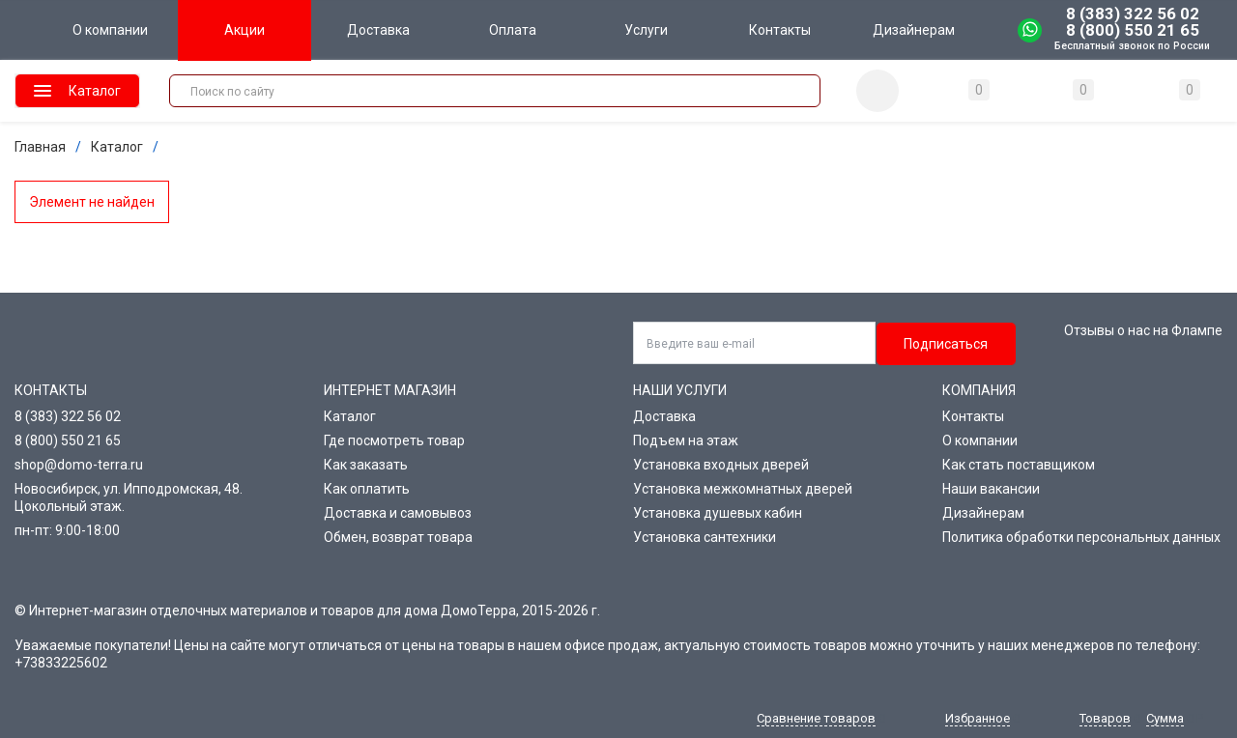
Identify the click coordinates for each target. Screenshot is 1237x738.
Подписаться (946, 344)
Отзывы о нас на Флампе (1143, 330)
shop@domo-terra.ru (78, 464)
